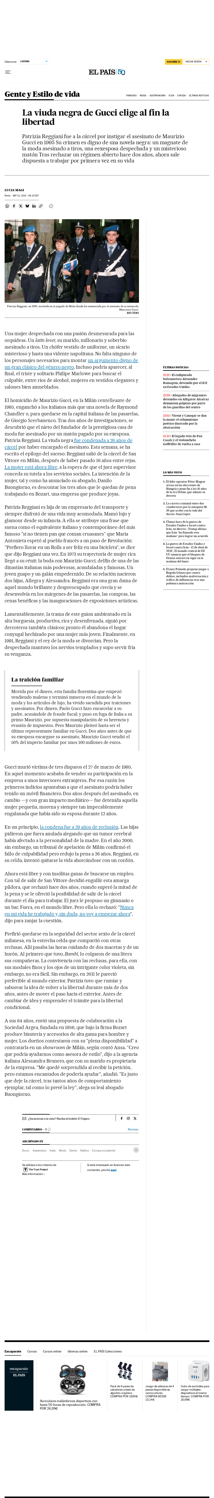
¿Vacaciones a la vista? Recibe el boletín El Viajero (59, 1118)
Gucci (25, 1150)
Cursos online (52, 1351)
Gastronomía (158, 95)
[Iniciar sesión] (196, 62)
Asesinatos (39, 1150)
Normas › (133, 1129)
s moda (181, 95)
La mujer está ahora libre (31, 467)
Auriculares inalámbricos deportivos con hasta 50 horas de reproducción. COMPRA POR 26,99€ (70, 1404)
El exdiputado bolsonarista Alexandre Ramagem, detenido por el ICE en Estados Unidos (185, 381)
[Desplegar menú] (8, 72)
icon (171, 95)
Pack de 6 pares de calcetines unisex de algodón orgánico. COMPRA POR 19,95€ (124, 1391)
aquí (113, 1170)
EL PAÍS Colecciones (108, 1351)
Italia (53, 1150)
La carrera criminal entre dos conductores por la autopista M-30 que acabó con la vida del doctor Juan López (187, 509)
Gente (73, 1150)
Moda (143, 95)
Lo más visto (172, 472)
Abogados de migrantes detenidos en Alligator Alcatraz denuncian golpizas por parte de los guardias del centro (186, 401)
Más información (33, 1174)
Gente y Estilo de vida (42, 94)
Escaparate (13, 1351)
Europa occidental (103, 1150)
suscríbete (174, 61)
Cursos (32, 1351)
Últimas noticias (199, 95)
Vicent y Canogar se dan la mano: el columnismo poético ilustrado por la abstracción (184, 421)
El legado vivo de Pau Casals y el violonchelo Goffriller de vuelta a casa (182, 440)
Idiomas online (78, 1351)
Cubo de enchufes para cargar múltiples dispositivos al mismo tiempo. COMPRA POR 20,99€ (195, 1393)
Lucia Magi (14, 190)
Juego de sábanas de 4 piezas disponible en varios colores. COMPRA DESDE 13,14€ (159, 1393)
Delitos (84, 1150)
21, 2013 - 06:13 (26, 195)
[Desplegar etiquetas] (136, 1150)
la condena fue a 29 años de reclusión (79, 827)
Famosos (131, 95)
